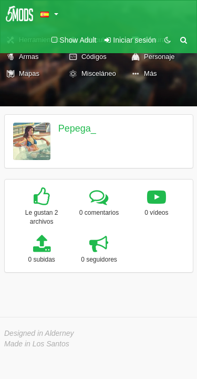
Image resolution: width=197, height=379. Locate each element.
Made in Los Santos (36, 344)
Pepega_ (77, 128)
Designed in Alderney (39, 333)
